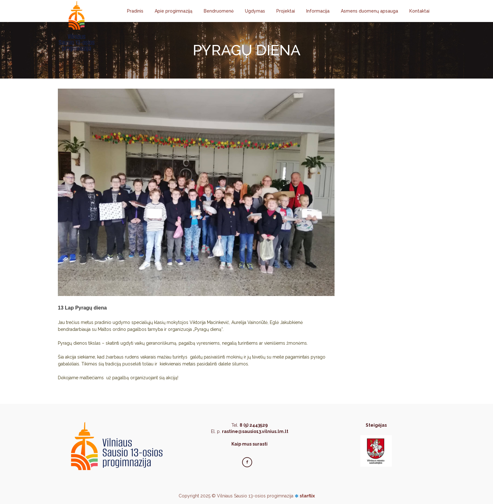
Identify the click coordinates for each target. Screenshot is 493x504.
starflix (307, 495)
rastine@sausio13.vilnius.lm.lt (255, 431)
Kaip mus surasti (249, 443)
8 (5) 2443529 (254, 425)
